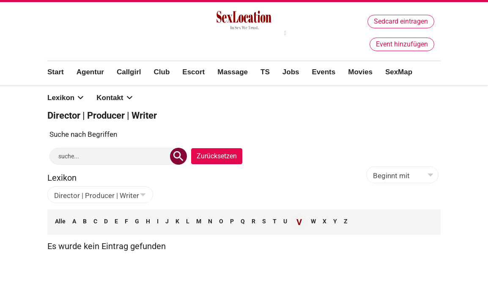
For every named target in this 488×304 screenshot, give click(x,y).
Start (55, 72)
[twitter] (285, 33)
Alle (60, 221)
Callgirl (129, 72)
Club (162, 72)
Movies (360, 72)
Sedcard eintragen (401, 21)
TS (265, 72)
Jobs (290, 72)
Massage (232, 72)
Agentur (90, 72)
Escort (193, 72)
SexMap (398, 72)
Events (323, 72)
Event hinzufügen (402, 44)
